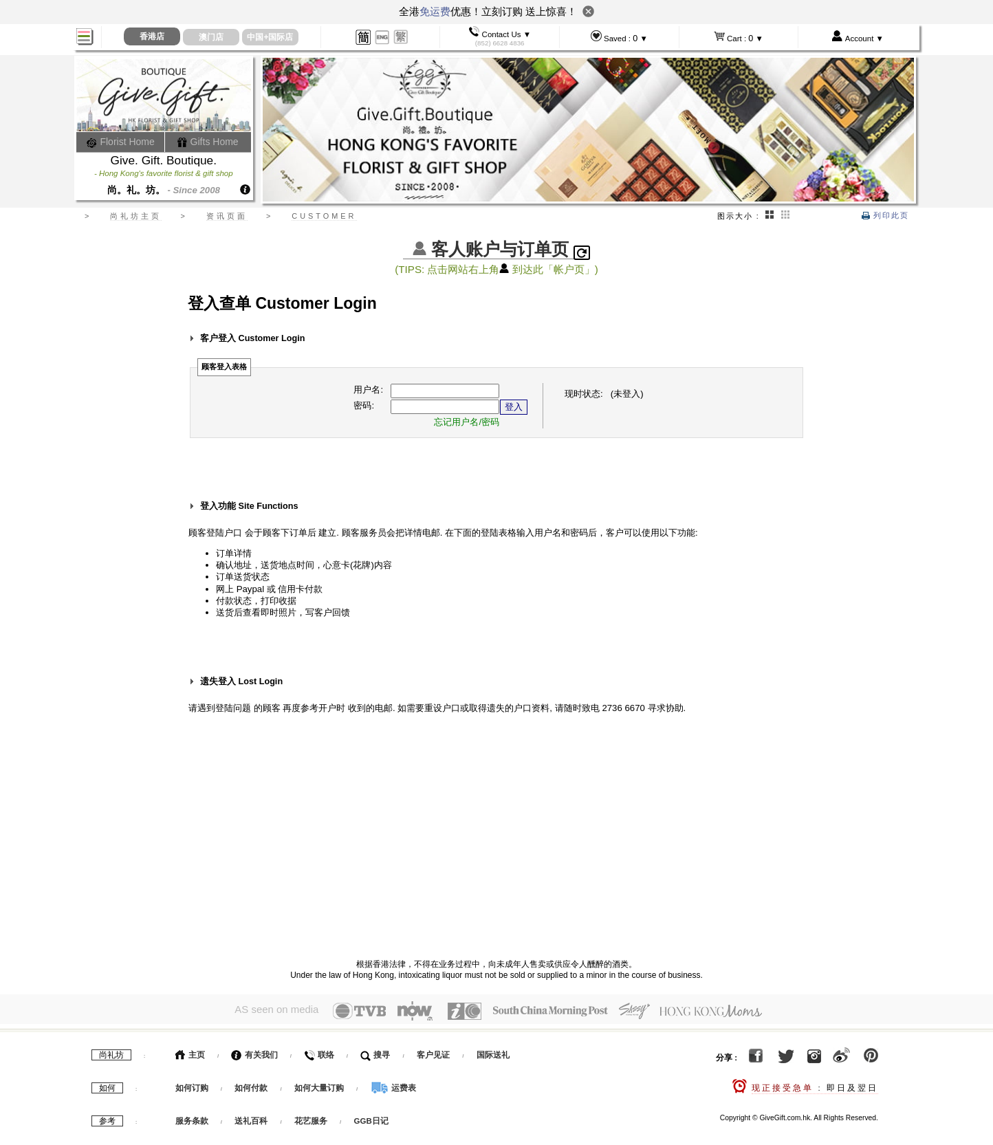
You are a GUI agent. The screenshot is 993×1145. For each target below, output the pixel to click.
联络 (319, 1051)
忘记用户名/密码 (466, 422)
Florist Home (121, 141)
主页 (190, 1051)
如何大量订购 (320, 1084)
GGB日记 (371, 1117)
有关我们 (254, 1051)
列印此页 (885, 215)
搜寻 (375, 1051)
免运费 (434, 11)
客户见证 (433, 1051)
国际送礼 (493, 1051)
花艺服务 (310, 1117)
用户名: (368, 389)
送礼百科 (251, 1117)
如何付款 (252, 1084)
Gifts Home (208, 141)
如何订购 (191, 1084)
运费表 (393, 1084)
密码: (363, 405)
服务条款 (191, 1117)
